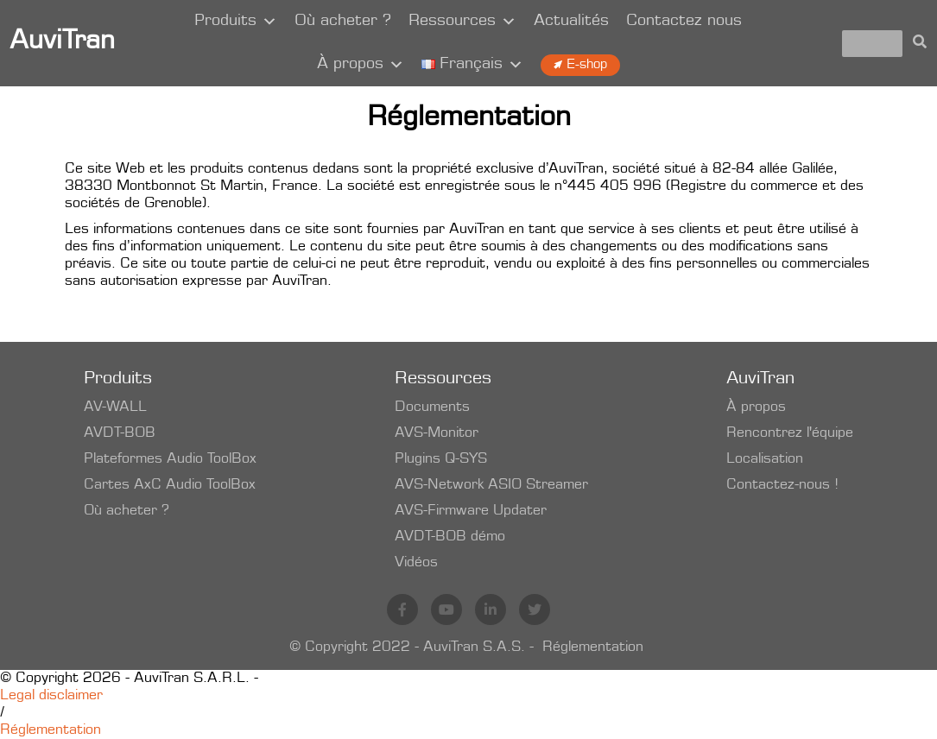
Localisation (764, 459)
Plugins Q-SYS (441, 459)
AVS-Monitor (436, 433)
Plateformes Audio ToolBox (170, 459)
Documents (432, 407)
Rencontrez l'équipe (789, 433)
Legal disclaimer (51, 696)
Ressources (462, 21)
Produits (235, 21)
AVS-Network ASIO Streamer (491, 485)
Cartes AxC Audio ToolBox (170, 485)
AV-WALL (115, 407)
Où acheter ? (342, 21)
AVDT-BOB (119, 433)
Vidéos (416, 563)
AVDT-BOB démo (450, 537)
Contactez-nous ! (782, 485)
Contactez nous (684, 21)
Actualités (571, 21)
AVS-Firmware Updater (471, 511)
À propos (360, 64)
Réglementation (592, 647)
